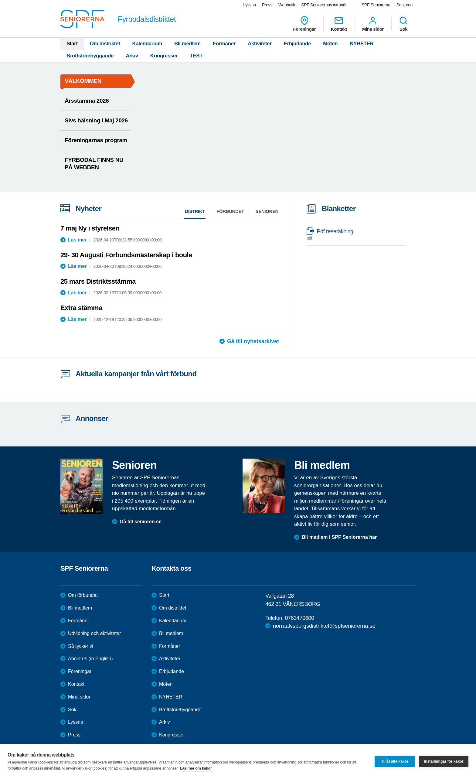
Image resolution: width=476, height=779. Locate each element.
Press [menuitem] (267, 4)
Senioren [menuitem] (404, 4)
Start (72, 43)
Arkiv (132, 56)
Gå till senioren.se (141, 521)
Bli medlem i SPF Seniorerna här (339, 537)
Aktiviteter (260, 43)
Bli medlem (187, 43)
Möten (330, 43)
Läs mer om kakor (196, 768)
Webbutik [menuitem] (286, 4)
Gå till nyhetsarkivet (253, 341)
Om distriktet (105, 43)
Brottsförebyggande (90, 56)
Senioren (267, 211)
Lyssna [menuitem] (249, 4)
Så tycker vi (80, 646)
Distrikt (195, 211)
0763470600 (299, 618)
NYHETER (361, 43)
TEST (196, 56)
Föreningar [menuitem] (304, 23)
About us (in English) (90, 658)
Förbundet (230, 211)
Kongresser (164, 56)
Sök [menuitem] (403, 23)
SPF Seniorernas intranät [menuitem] (323, 4)
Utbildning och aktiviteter (94, 633)
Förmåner (224, 43)
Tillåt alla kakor (394, 761)
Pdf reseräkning (353, 234)
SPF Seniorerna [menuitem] (376, 4)
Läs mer (77, 239)
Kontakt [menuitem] (339, 23)
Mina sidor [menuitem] (373, 23)
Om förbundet (83, 595)
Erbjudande (297, 43)
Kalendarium (147, 43)
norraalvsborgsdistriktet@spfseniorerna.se (324, 626)
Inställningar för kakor (444, 761)
